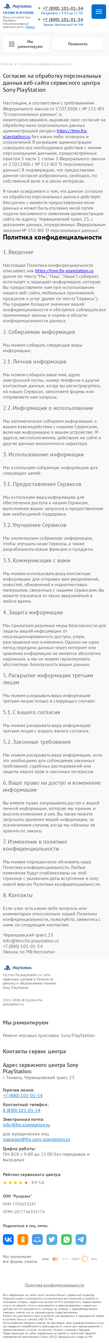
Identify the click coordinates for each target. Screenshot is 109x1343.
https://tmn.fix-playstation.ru (64, 270)
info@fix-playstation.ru (26, 1125)
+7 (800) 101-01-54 (63, 8)
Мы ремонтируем (25, 44)
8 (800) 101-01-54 (22, 1110)
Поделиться (8, 1239)
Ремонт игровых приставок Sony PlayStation (49, 1035)
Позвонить (77, 43)
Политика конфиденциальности (54, 1285)
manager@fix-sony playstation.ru (36, 1139)
